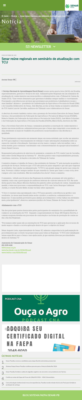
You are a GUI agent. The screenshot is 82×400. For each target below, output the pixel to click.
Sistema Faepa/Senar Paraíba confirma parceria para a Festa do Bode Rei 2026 (31, 366)
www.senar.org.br (9, 248)
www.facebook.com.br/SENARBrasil (16, 250)
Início (6, 16)
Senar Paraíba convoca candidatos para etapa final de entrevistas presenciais (31, 361)
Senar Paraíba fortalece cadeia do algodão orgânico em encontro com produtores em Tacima (36, 372)
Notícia (14, 16)
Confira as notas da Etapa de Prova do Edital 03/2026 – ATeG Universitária (30, 377)
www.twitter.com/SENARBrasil (14, 252)
